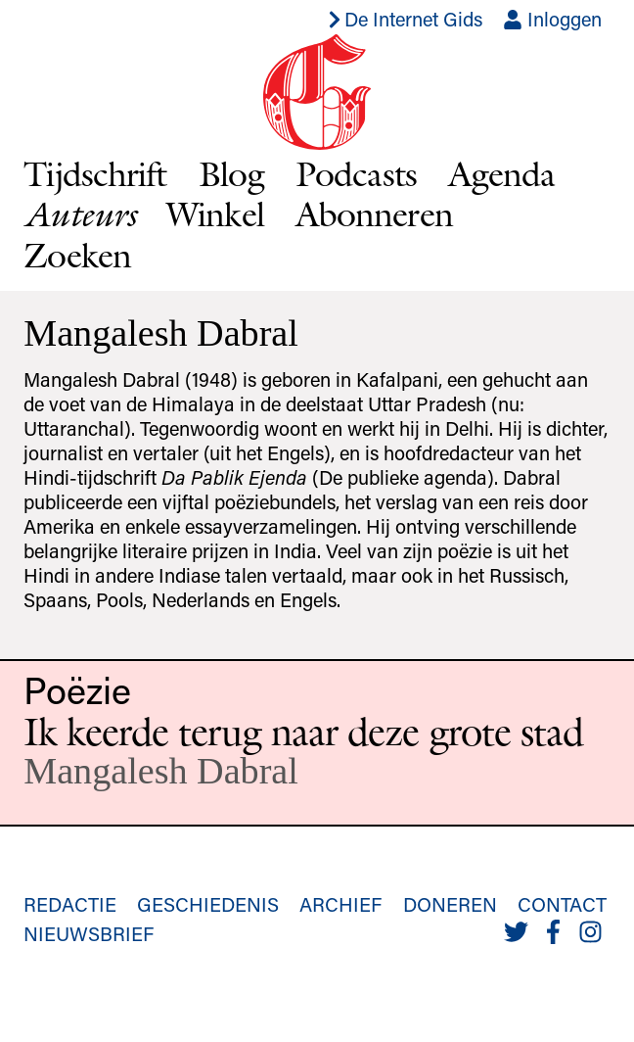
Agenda (502, 173)
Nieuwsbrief (88, 933)
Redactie (69, 904)
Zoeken (77, 254)
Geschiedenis (208, 904)
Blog (231, 173)
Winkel (215, 213)
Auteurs (79, 214)
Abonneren (374, 213)
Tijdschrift (94, 173)
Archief (340, 904)
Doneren (450, 904)
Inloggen (552, 18)
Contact (562, 904)
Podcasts (356, 173)
